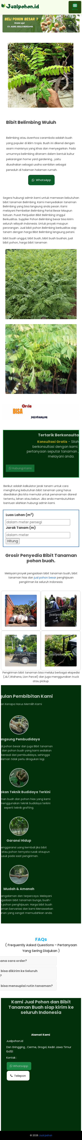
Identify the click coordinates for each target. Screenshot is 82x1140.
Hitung (12, 541)
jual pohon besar (45, 577)
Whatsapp (19, 1066)
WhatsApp (41, 180)
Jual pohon (45, 1135)
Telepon (18, 1076)
